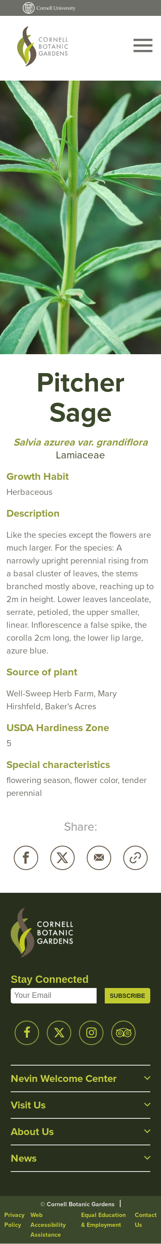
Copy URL (135, 858)
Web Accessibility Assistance (48, 1225)
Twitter (62, 858)
